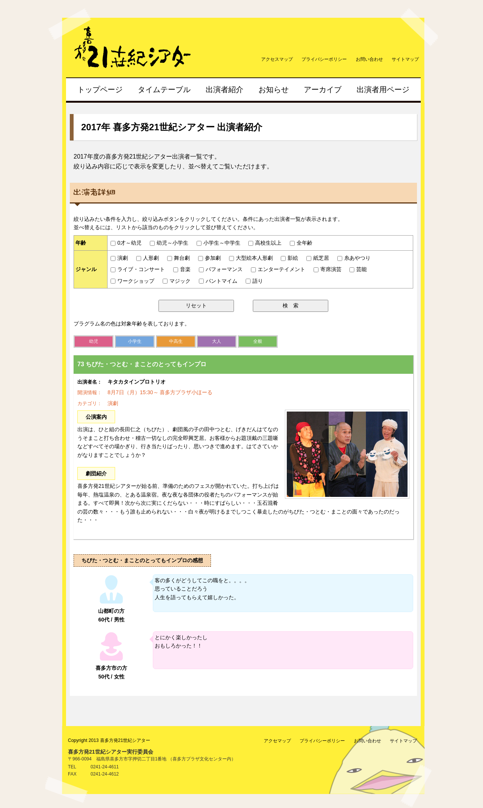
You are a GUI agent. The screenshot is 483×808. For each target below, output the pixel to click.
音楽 (182, 269)
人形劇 (147, 258)
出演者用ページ (383, 89)
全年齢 (301, 243)
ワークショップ (132, 281)
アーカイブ (322, 89)
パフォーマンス (221, 269)
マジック (177, 281)
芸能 (358, 269)
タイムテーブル (164, 89)
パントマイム (218, 281)
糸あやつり (354, 258)
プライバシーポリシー (324, 59)
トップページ (100, 89)
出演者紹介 (224, 89)
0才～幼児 (126, 243)
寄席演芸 (327, 269)
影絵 (289, 258)
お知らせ (273, 89)
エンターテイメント (278, 269)
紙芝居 (317, 258)
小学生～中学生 (218, 243)
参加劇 (209, 258)
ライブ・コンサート (138, 269)
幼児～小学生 (169, 243)
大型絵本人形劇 (251, 258)
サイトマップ (405, 59)
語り (254, 281)
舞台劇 (178, 258)
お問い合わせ (369, 59)
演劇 (119, 258)
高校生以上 (264, 243)
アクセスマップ (277, 59)
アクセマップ (277, 740)
